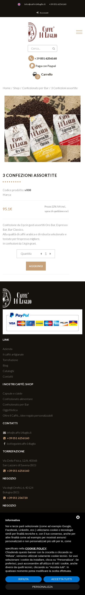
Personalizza (42, 586)
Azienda (7, 348)
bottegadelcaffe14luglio (19, 443)
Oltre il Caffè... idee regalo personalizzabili (28, 415)
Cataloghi (8, 371)
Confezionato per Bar (35, 88)
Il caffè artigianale (13, 354)
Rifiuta (23, 579)
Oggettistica (10, 410)
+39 (42, 58)
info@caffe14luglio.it (35, 4)
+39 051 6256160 (57, 4)
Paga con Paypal (42, 66)
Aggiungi (36, 266)
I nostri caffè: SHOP (18, 384)
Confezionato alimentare (18, 399)
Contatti (8, 376)
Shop (16, 88)
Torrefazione (10, 360)
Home (7, 88)
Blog (5, 365)
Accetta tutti (61, 579)
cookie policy (36, 548)
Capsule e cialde (12, 393)
